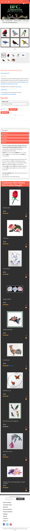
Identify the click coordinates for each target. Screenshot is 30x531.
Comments (4, 136)
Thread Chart (4, 89)
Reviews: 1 (11, 366)
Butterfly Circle (7, 390)
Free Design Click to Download (8, 94)
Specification (5, 133)
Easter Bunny (6, 269)
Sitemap (5, 516)
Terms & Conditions (7, 511)
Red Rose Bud (6, 208)
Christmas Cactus (7, 451)
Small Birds (22, 82)
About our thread (7, 502)
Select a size (5, 101)
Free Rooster (6, 360)
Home (3, 20)
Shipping (5, 514)
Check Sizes (18, 86)
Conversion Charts (7, 505)
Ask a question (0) (5, 73)
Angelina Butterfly (7, 329)
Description (5, 130)
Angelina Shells (7, 299)
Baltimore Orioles (13, 84)
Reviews (4, 142)
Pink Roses (6, 238)
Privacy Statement (7, 509)
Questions (4, 139)
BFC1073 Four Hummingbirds (10, 421)
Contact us (5, 518)
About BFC (5, 507)
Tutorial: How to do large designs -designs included (14, 482)
